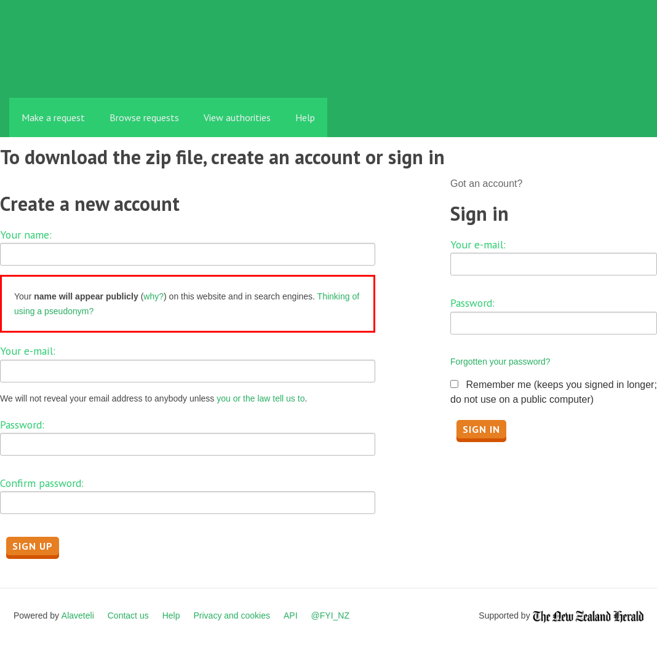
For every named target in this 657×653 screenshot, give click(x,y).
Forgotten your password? (500, 361)
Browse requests (144, 117)
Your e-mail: (27, 351)
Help (305, 117)
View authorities (237, 117)
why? (153, 296)
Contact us (128, 615)
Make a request (53, 117)
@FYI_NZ (330, 615)
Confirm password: (42, 483)
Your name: (26, 235)
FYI (79, 70)
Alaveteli (78, 615)
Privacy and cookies (231, 615)
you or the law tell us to (261, 398)
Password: (22, 425)
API (291, 615)
